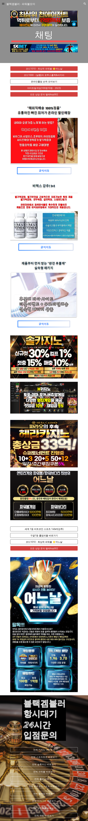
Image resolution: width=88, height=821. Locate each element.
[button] (3, 3)
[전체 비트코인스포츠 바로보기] (43, 786)
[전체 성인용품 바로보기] (43, 808)
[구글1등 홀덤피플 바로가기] (43, 535)
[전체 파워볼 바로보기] (43, 771)
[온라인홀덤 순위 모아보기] (43, 81)
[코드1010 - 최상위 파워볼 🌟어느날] (43, 68)
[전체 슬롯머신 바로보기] (43, 764)
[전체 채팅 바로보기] (43, 815)
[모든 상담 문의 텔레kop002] (43, 94)
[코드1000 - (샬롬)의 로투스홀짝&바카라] (43, 75)
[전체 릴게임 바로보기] (43, 793)
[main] (44, 35)
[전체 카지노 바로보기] (43, 749)
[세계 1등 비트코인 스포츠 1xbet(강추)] (43, 529)
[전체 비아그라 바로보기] (43, 801)
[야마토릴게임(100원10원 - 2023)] (43, 88)
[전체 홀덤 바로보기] (43, 779)
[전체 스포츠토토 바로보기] (43, 757)
